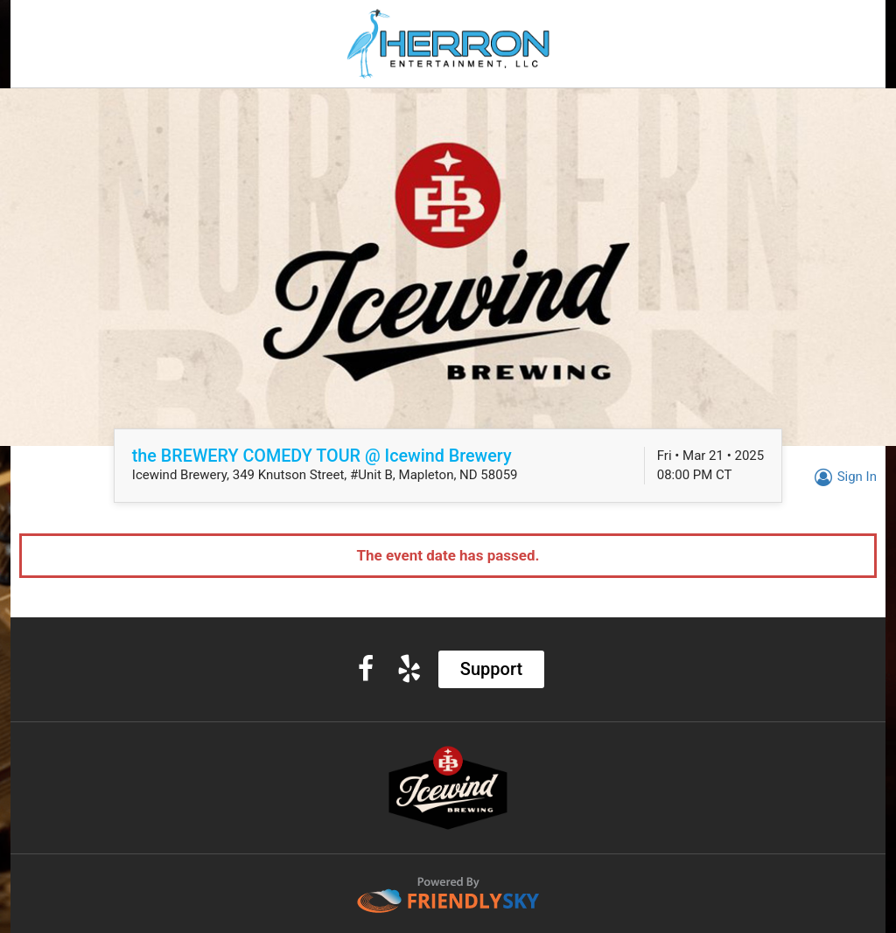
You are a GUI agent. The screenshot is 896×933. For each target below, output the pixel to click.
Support (491, 668)
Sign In (843, 476)
